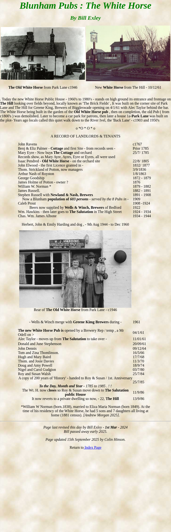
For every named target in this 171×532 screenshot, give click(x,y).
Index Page (92, 447)
